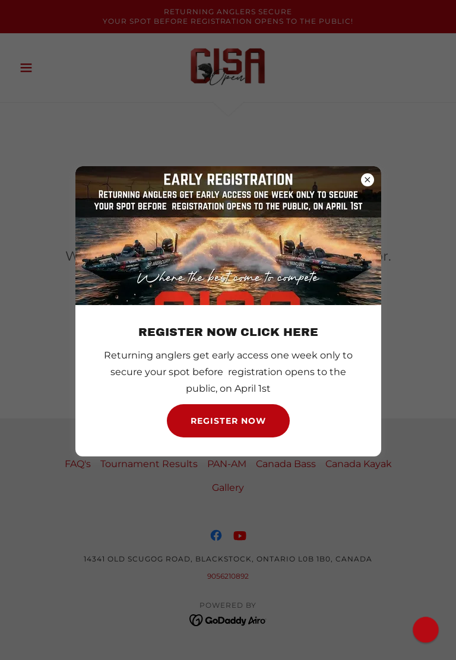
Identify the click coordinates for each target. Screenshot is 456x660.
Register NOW (228, 420)
